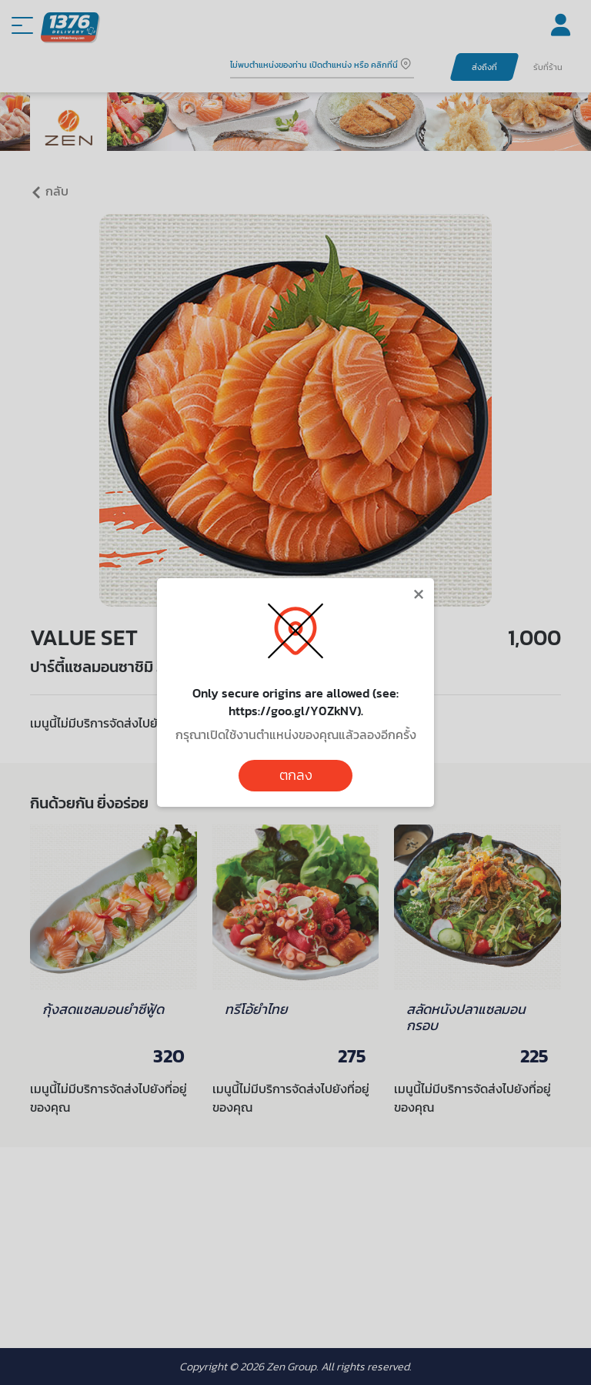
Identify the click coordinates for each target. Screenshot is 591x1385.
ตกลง (295, 775)
